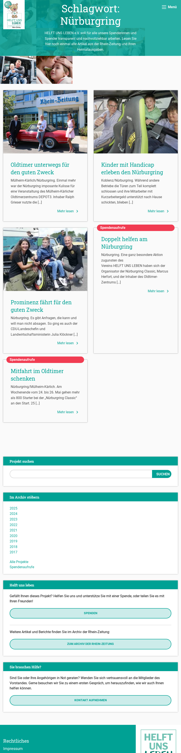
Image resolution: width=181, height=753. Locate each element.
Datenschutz (14, 727)
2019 (13, 513)
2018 (13, 519)
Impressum (13, 720)
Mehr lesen (68, 183)
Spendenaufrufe (22, 539)
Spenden (90, 585)
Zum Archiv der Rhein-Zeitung (90, 616)
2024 (13, 486)
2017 (13, 524)
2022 (13, 497)
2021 (13, 502)
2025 (13, 480)
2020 (13, 508)
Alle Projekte (19, 534)
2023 (13, 491)
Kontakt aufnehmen (90, 672)
